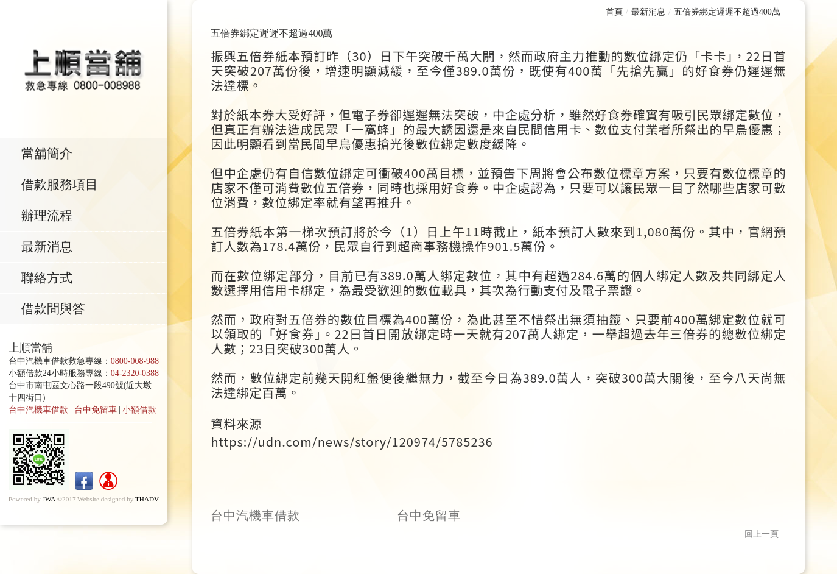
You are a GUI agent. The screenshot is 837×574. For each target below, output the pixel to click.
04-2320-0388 (135, 376)
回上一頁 (761, 534)
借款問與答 (57, 312)
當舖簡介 (50, 153)
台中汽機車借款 (38, 412)
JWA (49, 502)
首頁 (614, 11)
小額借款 (139, 412)
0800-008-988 (135, 364)
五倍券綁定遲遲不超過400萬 (727, 11)
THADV (147, 502)
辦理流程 (50, 217)
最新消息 (50, 248)
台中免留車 (95, 412)
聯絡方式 (50, 280)
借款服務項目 (63, 185)
